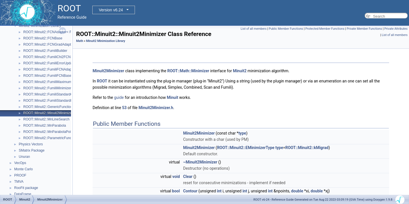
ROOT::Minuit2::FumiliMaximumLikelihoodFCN (58, 82)
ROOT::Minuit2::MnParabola (44, 126)
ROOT (102, 81)
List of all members (253, 29)
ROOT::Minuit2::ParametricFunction (50, 138)
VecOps (20, 163)
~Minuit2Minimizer (200, 162)
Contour (190, 191)
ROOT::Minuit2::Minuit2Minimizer (48, 113)
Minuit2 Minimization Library (40, 26)
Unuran (24, 157)
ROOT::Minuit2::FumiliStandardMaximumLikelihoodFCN (65, 101)
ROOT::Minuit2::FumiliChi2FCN (47, 57)
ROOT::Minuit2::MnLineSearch (46, 119)
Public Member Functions (286, 29)
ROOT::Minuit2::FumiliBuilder (45, 51)
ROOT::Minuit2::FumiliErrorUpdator (49, 63)
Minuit (172, 97)
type (242, 133)
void (176, 176)
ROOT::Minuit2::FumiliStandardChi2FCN (53, 94)
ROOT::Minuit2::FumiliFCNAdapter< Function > (59, 69)
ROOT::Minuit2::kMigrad (307, 147)
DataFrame (22, 194)
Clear (188, 176)
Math (79, 41)
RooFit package (26, 188)
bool (176, 191)
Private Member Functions (364, 29)
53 (124, 107)
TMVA (18, 182)
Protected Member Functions (325, 29)
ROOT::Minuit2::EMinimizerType (245, 147)
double (297, 191)
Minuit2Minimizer (108, 71)
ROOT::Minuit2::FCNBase (42, 38)
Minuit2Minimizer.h (156, 107)
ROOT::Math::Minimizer (188, 71)
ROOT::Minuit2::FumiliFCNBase (47, 76)
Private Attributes (396, 29)
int (219, 191)
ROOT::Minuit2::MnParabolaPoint (48, 132)
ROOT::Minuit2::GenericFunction (47, 107)
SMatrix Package (32, 150)
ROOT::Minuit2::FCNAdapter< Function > (54, 32)
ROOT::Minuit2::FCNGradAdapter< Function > (58, 44)
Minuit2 (240, 71)
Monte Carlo (23, 169)
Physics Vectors (31, 144)
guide (119, 97)
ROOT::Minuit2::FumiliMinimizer (47, 88)
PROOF (20, 175)
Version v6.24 (111, 10)
